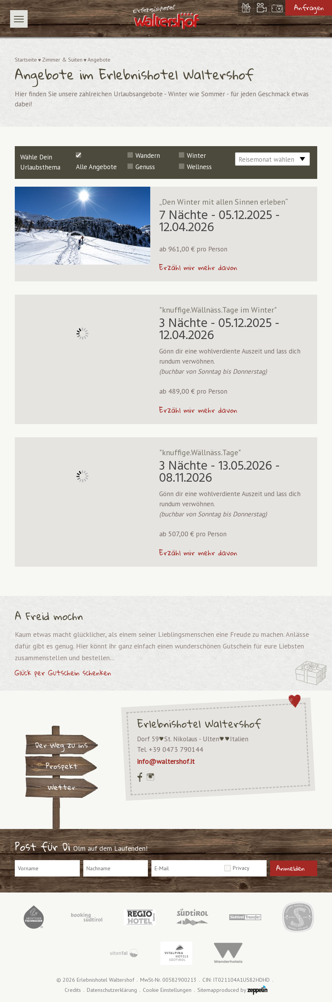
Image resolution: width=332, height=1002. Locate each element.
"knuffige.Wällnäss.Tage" (200, 452)
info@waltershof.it (166, 761)
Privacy (241, 867)
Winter (196, 155)
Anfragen (309, 8)
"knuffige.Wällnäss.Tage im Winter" (218, 310)
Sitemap (206, 990)
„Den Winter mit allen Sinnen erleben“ (223, 202)
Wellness (199, 167)
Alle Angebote (96, 167)
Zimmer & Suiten (62, 59)
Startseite (26, 59)
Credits (73, 990)
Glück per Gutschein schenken (63, 673)
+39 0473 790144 (176, 749)
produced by (241, 990)
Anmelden (290, 868)
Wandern (147, 155)
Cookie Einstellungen (167, 990)
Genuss (145, 167)
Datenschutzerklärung (112, 990)
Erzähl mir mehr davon (198, 267)
